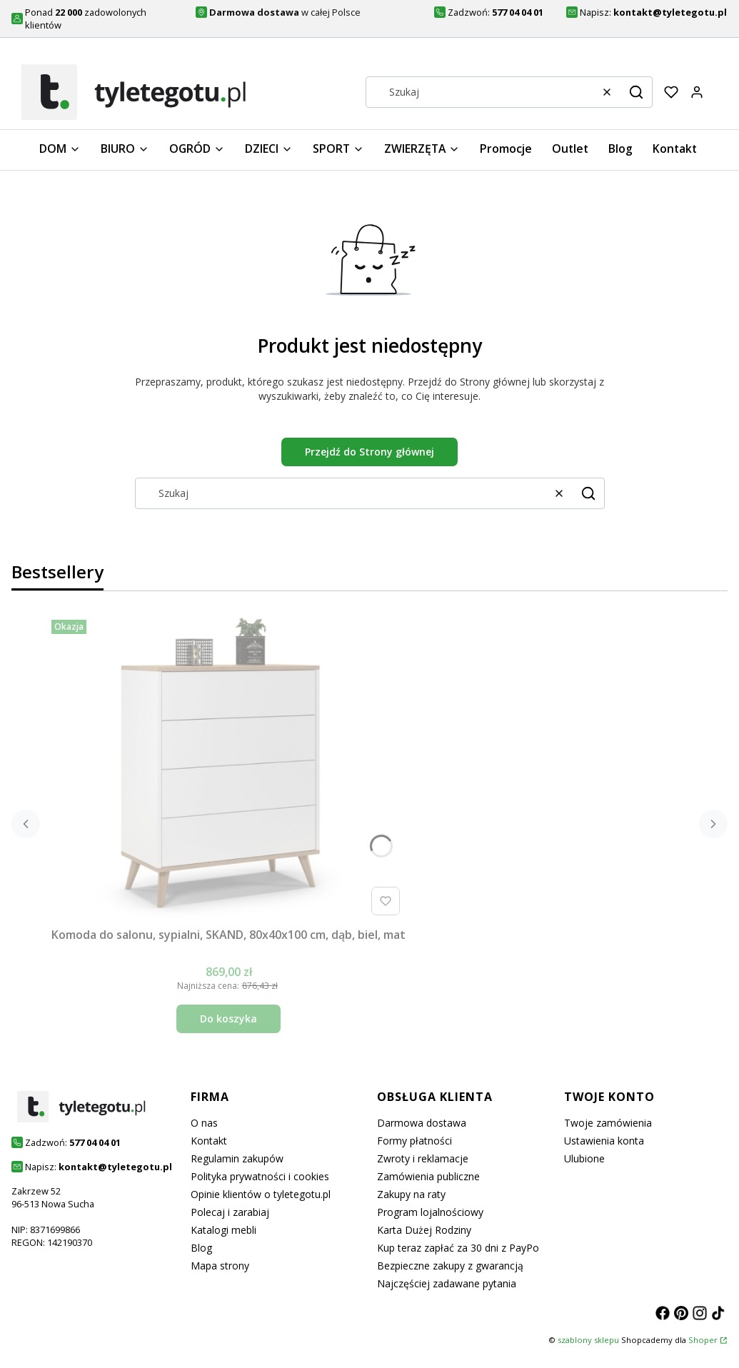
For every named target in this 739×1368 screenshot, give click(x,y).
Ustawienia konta (604, 1140)
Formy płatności (414, 1140)
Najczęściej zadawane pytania (446, 1283)
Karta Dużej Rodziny (424, 1230)
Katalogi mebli (223, 1230)
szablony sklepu (588, 1339)
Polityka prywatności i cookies (260, 1176)
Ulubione (584, 1158)
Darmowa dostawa (421, 1123)
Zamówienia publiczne (428, 1176)
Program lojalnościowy (430, 1212)
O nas (204, 1123)
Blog (201, 1247)
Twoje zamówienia (608, 1123)
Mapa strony (220, 1265)
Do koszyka (228, 1018)
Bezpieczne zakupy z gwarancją (450, 1265)
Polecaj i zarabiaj (230, 1212)
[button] (636, 92)
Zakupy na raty (411, 1194)
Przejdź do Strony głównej (369, 451)
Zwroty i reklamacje (422, 1158)
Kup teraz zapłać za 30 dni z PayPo (458, 1247)
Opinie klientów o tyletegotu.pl (261, 1194)
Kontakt (209, 1140)
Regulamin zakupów (237, 1158)
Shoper (703, 1339)
